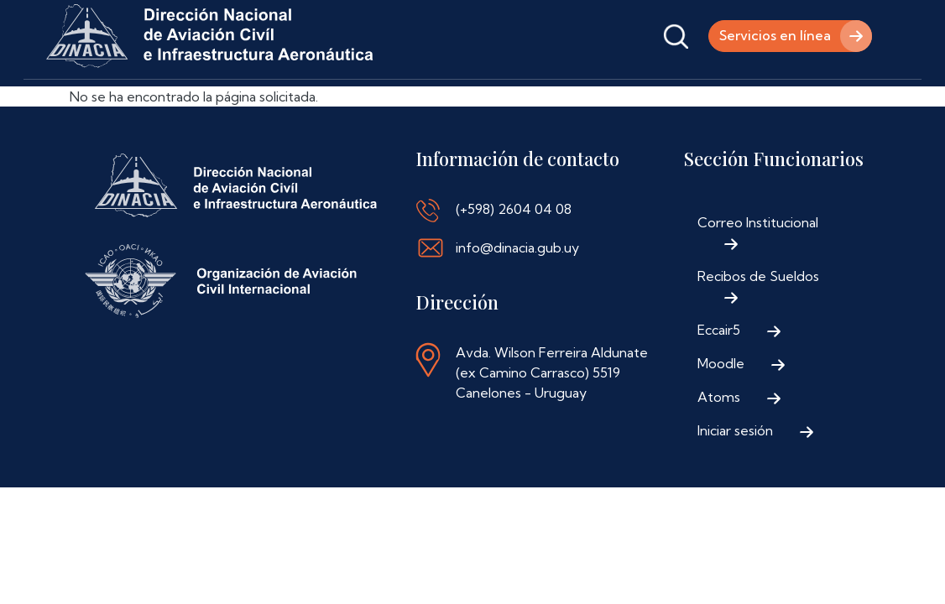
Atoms (718, 445)
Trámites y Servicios (292, 103)
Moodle (720, 412)
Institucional (157, 103)
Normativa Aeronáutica (458, 103)
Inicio (67, 103)
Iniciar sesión (735, 479)
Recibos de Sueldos (758, 324)
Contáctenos (601, 103)
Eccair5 (718, 378)
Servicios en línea (775, 36)
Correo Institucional (757, 271)
